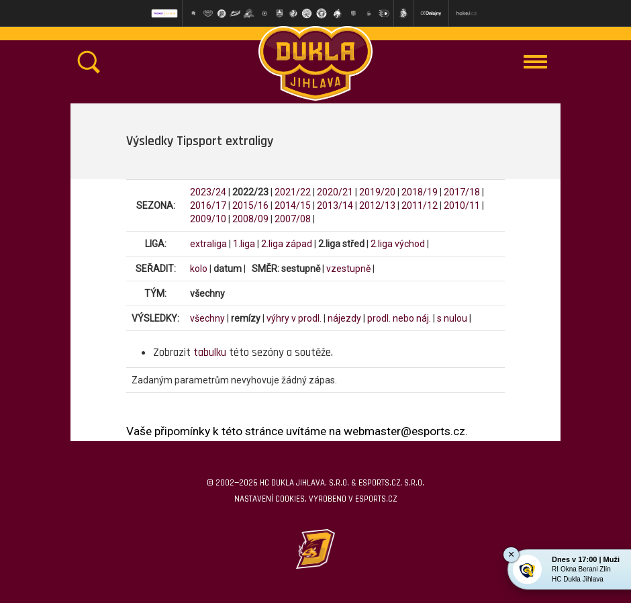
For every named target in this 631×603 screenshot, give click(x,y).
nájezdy (344, 318)
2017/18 (462, 192)
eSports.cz (376, 499)
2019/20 (377, 192)
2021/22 (293, 192)
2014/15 (293, 205)
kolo (198, 268)
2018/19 (419, 192)
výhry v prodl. (294, 318)
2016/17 (208, 205)
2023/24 (208, 192)
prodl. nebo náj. (399, 318)
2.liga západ (286, 243)
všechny (207, 318)
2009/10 (208, 219)
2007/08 (293, 219)
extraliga (208, 243)
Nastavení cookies (269, 499)
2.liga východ (398, 243)
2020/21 (335, 192)
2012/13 (377, 205)
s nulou (452, 318)
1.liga (244, 243)
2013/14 (335, 205)
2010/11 (462, 205)
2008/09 (250, 219)
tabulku (209, 352)
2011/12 (419, 205)
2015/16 (250, 205)
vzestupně (348, 268)
